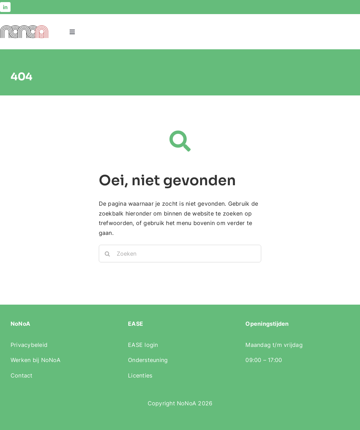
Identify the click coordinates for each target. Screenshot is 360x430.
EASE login (143, 344)
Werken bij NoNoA (35, 359)
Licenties (140, 375)
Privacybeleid (29, 344)
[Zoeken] (180, 253)
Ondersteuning (148, 359)
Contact (22, 375)
